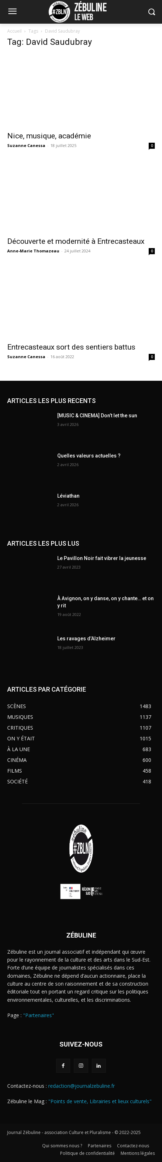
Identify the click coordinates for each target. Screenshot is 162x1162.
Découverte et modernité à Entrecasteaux (75, 241)
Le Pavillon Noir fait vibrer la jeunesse (101, 558)
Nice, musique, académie (50, 136)
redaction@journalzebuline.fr (81, 1085)
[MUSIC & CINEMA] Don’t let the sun (97, 415)
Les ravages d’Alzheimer (86, 638)
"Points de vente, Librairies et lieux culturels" (100, 1101)
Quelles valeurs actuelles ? (89, 456)
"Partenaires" (38, 1015)
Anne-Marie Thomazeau (33, 250)
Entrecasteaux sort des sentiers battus (71, 347)
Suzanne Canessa (26, 145)
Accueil (14, 31)
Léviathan (68, 496)
